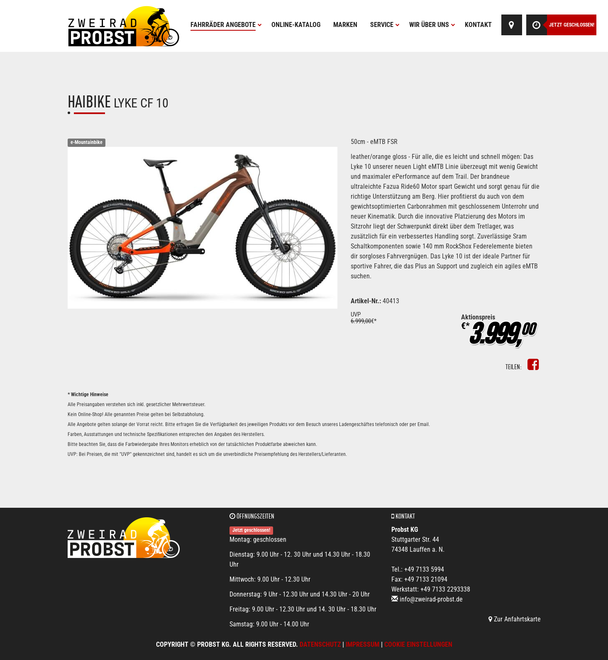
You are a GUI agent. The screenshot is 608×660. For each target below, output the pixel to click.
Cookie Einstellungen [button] (418, 644)
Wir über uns (432, 25)
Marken (345, 25)
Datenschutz (320, 644)
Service (385, 25)
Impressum (362, 644)
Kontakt (478, 25)
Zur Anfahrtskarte (514, 619)
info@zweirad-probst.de (431, 599)
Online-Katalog (295, 25)
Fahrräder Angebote (226, 25)
